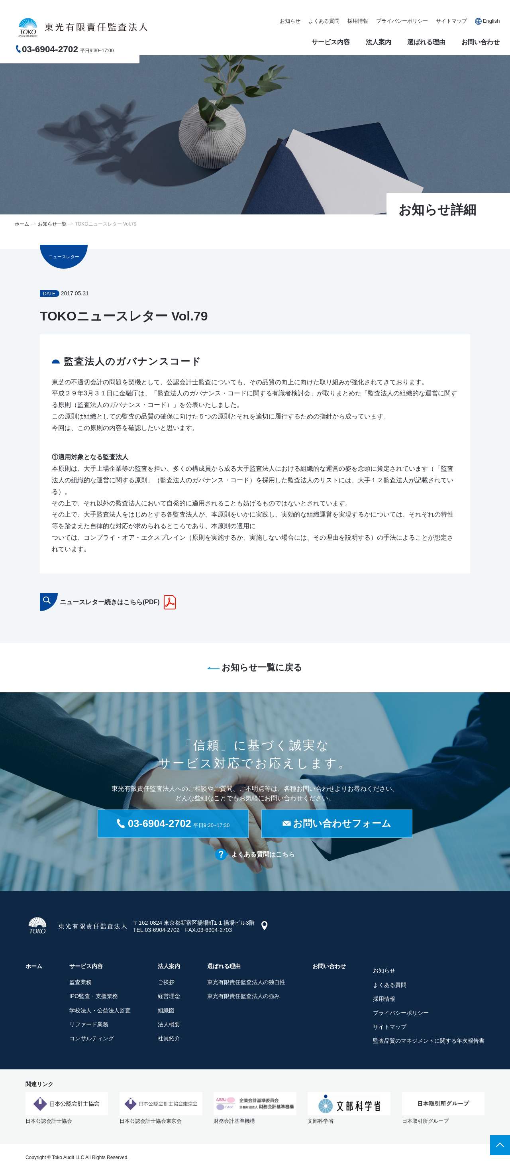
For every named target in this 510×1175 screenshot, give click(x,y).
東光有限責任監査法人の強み (243, 997)
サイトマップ (451, 21)
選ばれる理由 (426, 42)
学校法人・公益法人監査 (100, 1011)
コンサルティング (91, 1039)
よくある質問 (323, 21)
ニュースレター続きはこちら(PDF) (110, 602)
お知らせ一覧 (52, 224)
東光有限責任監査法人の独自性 (246, 983)
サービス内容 (331, 42)
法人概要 (169, 1025)
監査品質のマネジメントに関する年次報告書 (428, 1042)
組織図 (166, 1011)
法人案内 (378, 42)
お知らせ (290, 21)
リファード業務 (88, 1025)
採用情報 (357, 21)
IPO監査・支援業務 (93, 997)
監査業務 (80, 983)
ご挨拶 (166, 983)
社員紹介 (169, 1039)
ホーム (22, 224)
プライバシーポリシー (402, 21)
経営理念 (169, 997)
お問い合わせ (480, 42)
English (491, 21)
